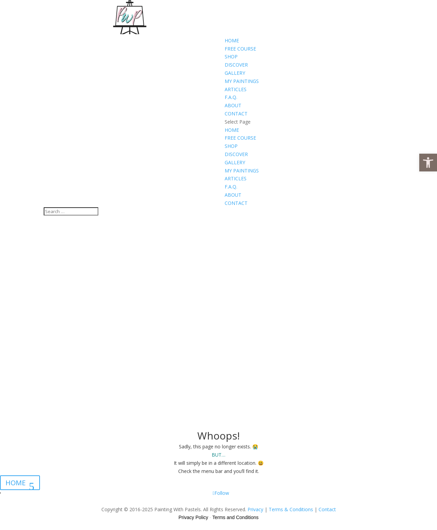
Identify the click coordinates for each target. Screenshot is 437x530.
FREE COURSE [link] (240, 48)
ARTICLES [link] (235, 89)
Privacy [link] (255, 509)
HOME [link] (232, 40)
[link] (428, 162)
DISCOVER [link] (236, 64)
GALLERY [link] (235, 73)
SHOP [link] (231, 56)
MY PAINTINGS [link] (242, 81)
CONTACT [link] (236, 113)
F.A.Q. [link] (231, 97)
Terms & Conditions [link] (291, 509)
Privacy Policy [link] (193, 517)
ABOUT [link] (233, 105)
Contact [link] (327, 509)
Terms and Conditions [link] (235, 517)
